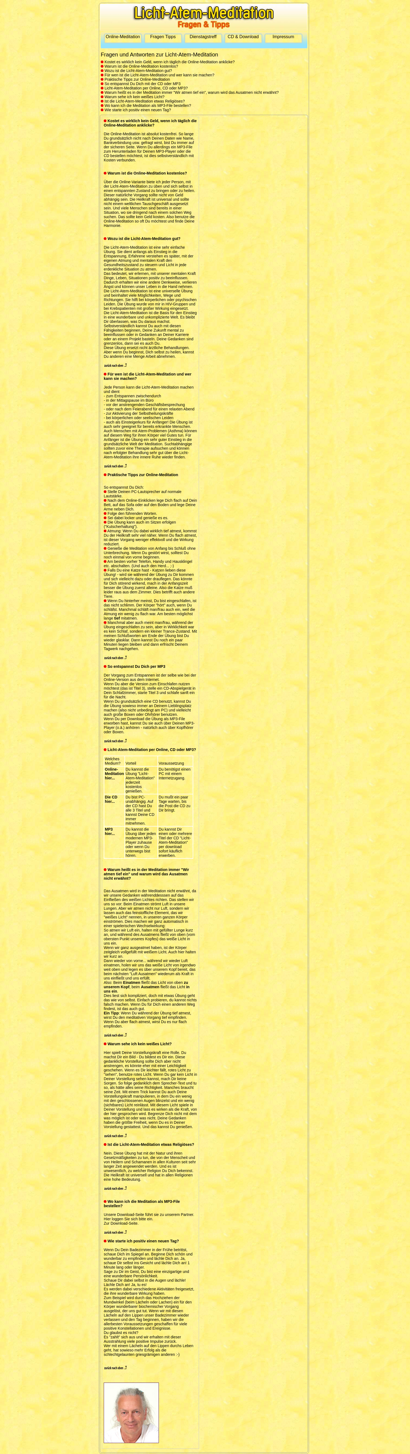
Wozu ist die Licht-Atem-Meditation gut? (136, 70)
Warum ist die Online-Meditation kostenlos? (139, 66)
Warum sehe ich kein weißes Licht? (133, 97)
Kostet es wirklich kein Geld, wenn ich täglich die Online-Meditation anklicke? (168, 62)
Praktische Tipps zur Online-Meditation (135, 79)
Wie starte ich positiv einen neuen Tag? (136, 110)
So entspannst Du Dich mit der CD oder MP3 (140, 84)
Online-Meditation (123, 36)
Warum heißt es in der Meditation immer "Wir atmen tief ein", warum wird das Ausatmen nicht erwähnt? (190, 92)
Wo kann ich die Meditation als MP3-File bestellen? (146, 105)
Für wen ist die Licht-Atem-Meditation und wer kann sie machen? (157, 75)
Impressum (283, 36)
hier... (110, 778)
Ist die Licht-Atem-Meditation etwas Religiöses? (143, 101)
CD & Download (243, 36)
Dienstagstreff (203, 36)
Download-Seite (124, 1223)
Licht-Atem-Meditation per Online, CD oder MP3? (144, 88)
